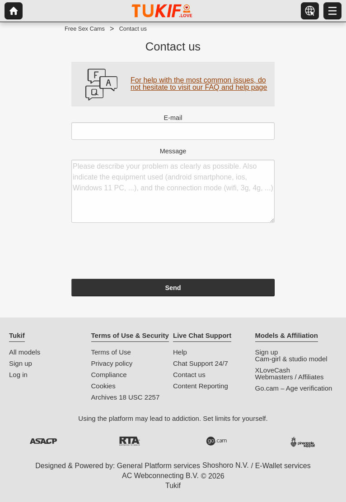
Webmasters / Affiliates (289, 377)
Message (173, 185)
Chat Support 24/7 (200, 363)
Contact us (189, 374)
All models (24, 352)
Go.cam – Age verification (293, 388)
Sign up (20, 363)
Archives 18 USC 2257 (125, 397)
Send (173, 287)
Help (180, 352)
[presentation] (140, 252)
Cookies (103, 386)
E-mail (173, 127)
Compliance (109, 374)
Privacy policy (112, 363)
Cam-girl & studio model (291, 359)
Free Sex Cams (85, 28)
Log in (18, 374)
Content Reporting (200, 386)
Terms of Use (111, 352)
